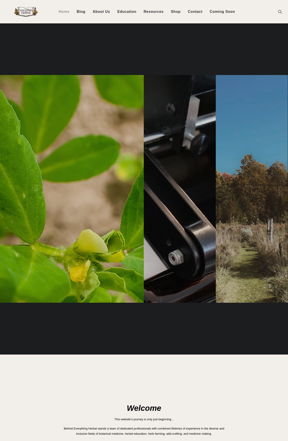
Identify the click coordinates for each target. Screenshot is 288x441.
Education (126, 12)
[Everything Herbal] (20, 11)
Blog (81, 12)
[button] (282, 11)
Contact (195, 12)
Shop (175, 12)
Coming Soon (222, 12)
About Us (101, 12)
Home (64, 12)
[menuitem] (64, 11)
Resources (154, 12)
